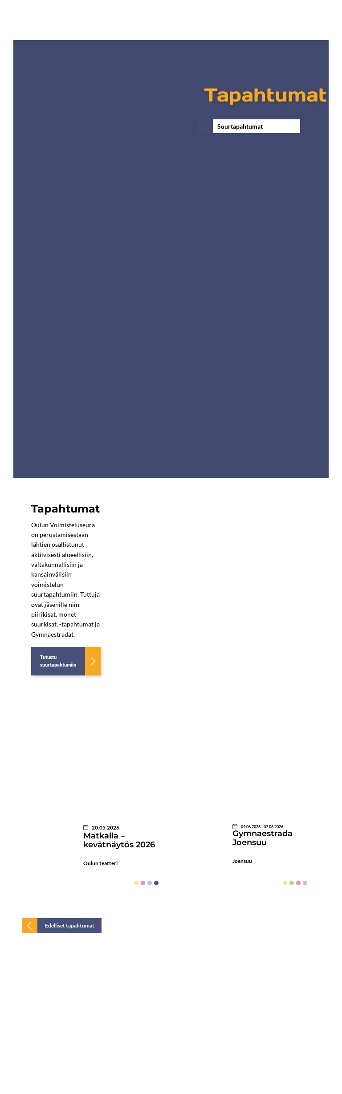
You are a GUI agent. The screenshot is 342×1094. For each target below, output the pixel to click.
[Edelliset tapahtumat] (62, 925)
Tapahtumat (265, 95)
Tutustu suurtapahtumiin (58, 660)
